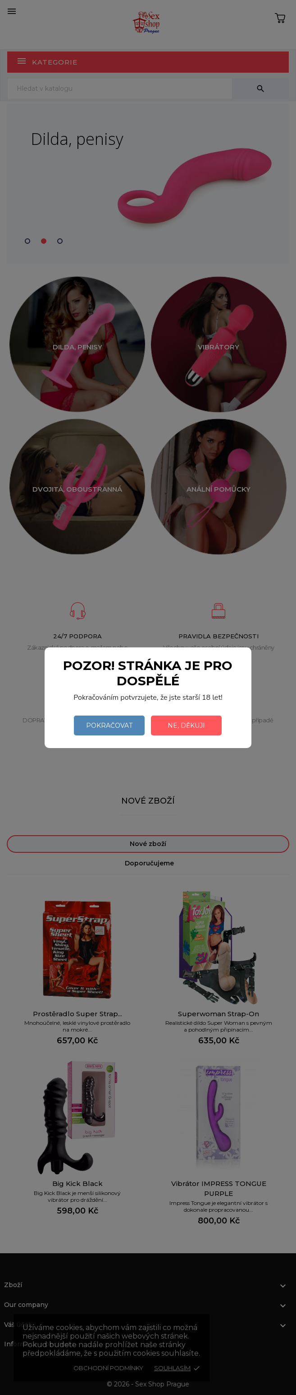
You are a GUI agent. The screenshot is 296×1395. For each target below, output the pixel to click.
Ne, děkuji (186, 725)
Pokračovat (109, 725)
